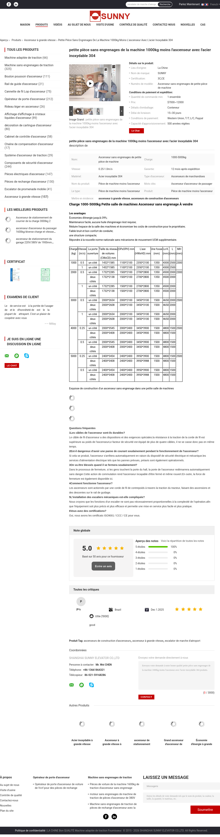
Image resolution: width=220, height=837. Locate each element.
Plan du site (7, 810)
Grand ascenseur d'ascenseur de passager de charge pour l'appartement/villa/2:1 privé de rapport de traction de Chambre (174, 742)
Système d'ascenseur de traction (26, 155)
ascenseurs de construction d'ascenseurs (107, 640)
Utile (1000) (102, 616)
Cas (202, 24)
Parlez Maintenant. (189, 4)
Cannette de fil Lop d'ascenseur (25, 91)
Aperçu (4, 40)
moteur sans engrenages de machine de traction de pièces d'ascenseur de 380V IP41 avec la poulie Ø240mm (113, 796)
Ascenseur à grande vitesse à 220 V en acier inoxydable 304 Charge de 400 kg (112, 742)
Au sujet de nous (79, 24)
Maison (25, 24)
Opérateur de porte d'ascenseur (25, 99)
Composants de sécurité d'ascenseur (29, 163)
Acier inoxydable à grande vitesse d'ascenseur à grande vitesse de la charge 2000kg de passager (82, 742)
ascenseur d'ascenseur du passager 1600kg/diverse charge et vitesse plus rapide (36, 232)
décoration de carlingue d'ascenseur (28, 125)
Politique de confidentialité (30, 830)
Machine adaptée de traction (23, 57)
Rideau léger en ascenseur (22, 106)
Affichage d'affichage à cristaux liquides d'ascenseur (25, 116)
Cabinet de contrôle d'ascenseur (25, 136)
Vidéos (57, 24)
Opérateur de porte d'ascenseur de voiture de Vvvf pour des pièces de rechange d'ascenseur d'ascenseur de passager (59, 786)
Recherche (165, 4)
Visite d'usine (105, 24)
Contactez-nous (164, 24)
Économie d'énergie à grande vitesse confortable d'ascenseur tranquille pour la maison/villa (201, 742)
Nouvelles (188, 24)
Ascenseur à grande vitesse (40, 40)
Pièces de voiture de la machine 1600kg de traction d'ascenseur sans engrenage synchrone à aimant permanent (114, 786)
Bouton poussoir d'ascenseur (23, 76)
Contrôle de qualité (133, 24)
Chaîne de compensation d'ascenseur (29, 144)
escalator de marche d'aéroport (182, 640)
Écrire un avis (103, 566)
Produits (42, 24)
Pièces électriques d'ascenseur (25, 174)
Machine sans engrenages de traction (29, 65)
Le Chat (135, 130)
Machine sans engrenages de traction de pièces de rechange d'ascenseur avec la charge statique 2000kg (113, 806)
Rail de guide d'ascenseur (21, 84)
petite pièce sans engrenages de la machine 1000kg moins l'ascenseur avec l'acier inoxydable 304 (95, 123)
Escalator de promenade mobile (25, 189)
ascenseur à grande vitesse (148, 640)
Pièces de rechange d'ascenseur (25, 181)
